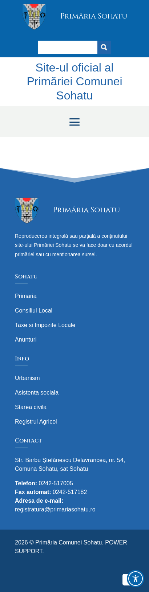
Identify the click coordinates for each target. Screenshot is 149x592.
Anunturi (26, 339)
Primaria (26, 296)
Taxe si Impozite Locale (45, 325)
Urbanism (27, 378)
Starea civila (31, 407)
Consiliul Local (33, 310)
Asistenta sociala (37, 392)
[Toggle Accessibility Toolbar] (136, 579)
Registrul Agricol (36, 422)
